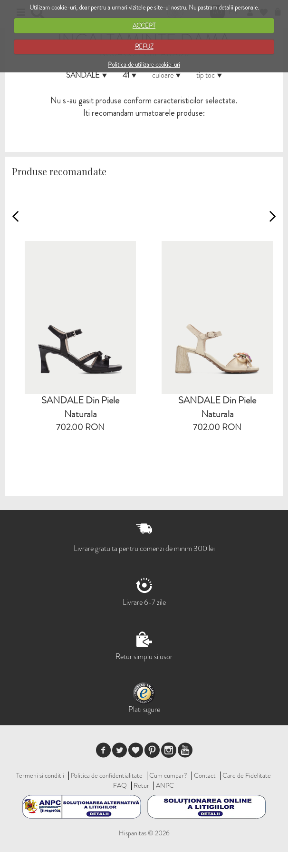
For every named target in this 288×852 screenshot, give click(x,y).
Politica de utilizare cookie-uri (144, 64)
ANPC (165, 785)
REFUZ (144, 46)
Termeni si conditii (40, 775)
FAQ (120, 785)
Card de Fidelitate (246, 775)
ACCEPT (144, 25)
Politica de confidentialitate (107, 775)
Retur (141, 785)
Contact (205, 775)
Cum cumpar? (168, 775)
